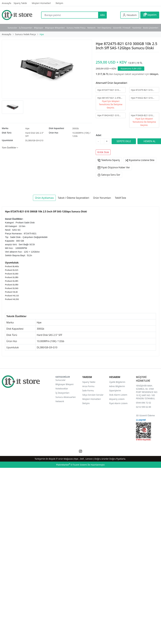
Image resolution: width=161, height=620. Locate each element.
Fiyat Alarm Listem (118, 403)
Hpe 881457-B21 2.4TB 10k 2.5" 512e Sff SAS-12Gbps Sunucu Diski (109, 98)
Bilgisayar (38, 27)
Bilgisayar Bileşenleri (55, 27)
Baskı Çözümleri (150, 27)
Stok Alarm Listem (118, 394)
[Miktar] (102, 141)
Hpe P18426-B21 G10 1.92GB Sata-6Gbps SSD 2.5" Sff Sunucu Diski (143, 115)
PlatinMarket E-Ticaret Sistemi (71, 464)
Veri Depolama (104, 27)
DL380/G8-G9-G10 (34, 140)
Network (91, 27)
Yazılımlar (136, 27)
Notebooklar (61, 388)
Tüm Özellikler (10, 147)
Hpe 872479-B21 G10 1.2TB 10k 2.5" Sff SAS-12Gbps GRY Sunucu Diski (144, 90)
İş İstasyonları (25, 27)
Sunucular (12, 27)
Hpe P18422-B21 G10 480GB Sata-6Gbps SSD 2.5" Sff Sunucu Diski (143, 98)
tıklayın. (154, 74)
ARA (102, 15)
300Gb (75, 128)
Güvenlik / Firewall (121, 27)
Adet (98, 135)
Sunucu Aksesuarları (65, 397)
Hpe (27, 128)
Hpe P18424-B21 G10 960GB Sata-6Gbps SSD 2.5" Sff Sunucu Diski (109, 115)
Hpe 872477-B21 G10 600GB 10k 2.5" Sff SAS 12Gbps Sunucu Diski (109, 90)
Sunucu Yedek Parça (76, 27)
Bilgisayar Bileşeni (64, 384)
